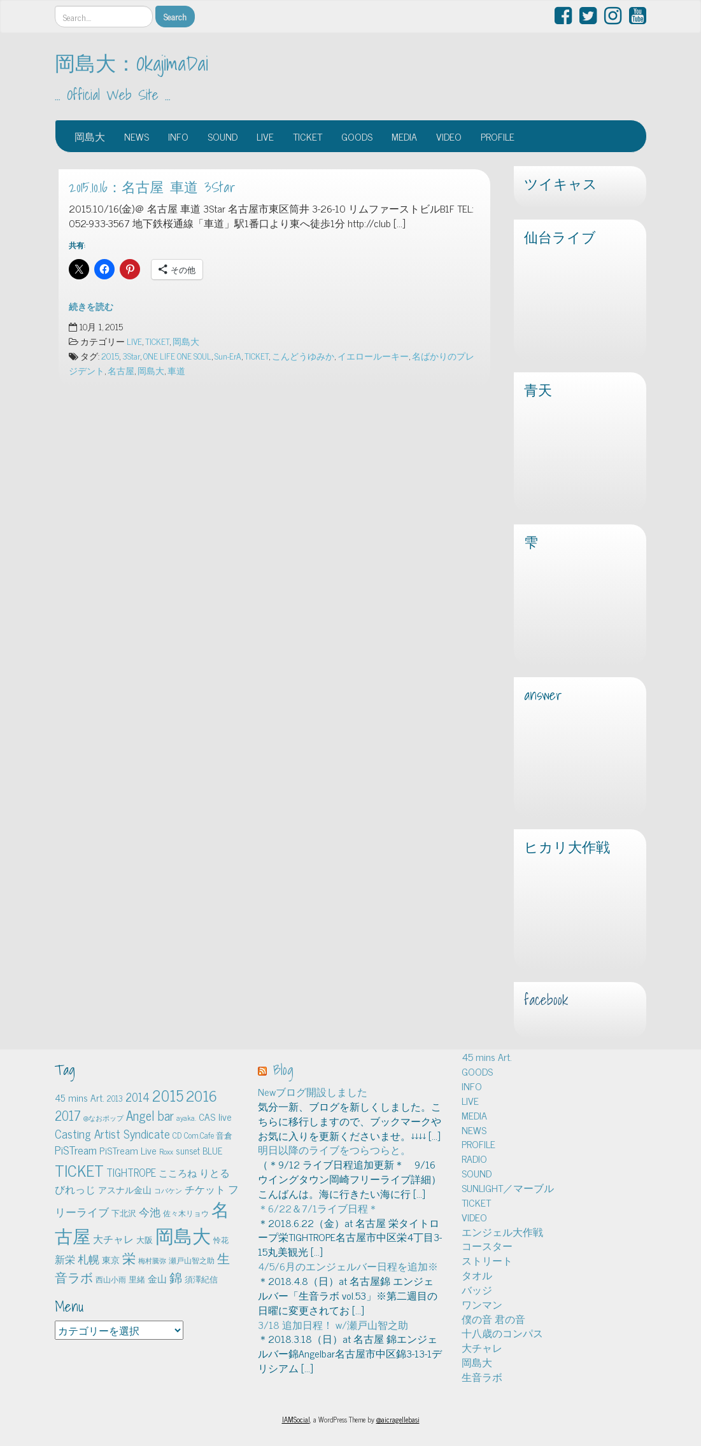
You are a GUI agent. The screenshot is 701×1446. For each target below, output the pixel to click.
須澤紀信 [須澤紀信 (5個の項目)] (201, 1279)
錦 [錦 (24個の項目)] (175, 1277)
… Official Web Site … (113, 94)
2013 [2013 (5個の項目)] (115, 1098)
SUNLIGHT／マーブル (508, 1187)
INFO (178, 136)
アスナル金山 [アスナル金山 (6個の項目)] (125, 1190)
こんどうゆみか (303, 356)
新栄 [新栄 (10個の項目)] (65, 1259)
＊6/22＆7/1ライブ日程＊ (318, 1208)
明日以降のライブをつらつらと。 (334, 1149)
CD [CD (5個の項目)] (177, 1135)
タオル (477, 1275)
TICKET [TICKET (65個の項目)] (79, 1169)
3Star (131, 356)
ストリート (487, 1260)
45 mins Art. (487, 1056)
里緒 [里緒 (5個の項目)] (137, 1279)
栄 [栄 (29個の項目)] (129, 1257)
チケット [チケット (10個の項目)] (205, 1189)
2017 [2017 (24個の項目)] (68, 1115)
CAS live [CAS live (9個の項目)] (215, 1117)
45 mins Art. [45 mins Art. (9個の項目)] (79, 1098)
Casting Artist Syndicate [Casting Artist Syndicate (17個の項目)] (112, 1133)
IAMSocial (296, 1419)
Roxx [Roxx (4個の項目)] (166, 1151)
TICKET (307, 136)
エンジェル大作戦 (502, 1231)
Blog (283, 1069)
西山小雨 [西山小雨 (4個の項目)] (111, 1279)
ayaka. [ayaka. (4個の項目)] (186, 1117)
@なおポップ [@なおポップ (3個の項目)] (103, 1118)
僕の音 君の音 (493, 1318)
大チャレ (482, 1347)
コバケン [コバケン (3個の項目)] (168, 1190)
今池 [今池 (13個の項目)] (149, 1211)
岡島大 (89, 136)
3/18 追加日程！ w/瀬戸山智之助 (333, 1324)
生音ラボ (482, 1376)
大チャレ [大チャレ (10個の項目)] (113, 1238)
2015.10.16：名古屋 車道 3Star (152, 187)
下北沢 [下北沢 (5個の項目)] (123, 1212)
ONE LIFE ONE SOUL (177, 356)
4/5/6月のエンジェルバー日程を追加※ (348, 1266)
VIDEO (449, 136)
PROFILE (497, 136)
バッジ (477, 1289)
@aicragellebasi (398, 1419)
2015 (110, 356)
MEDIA (404, 136)
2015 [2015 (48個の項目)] (167, 1095)
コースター (487, 1245)
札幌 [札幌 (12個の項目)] (88, 1259)
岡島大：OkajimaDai (131, 63)
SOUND (222, 136)
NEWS (136, 136)
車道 (176, 370)
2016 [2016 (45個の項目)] (201, 1095)
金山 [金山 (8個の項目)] (157, 1278)
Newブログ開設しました (312, 1091)
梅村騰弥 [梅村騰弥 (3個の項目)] (152, 1260)
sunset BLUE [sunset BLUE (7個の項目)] (199, 1150)
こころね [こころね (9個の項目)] (178, 1173)
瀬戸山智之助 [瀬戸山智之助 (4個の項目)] (192, 1260)
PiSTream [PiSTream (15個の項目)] (76, 1150)
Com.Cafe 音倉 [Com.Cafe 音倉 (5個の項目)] (208, 1135)
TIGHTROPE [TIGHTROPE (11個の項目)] (131, 1172)
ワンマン (482, 1304)
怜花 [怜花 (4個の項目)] (221, 1239)
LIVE (265, 136)
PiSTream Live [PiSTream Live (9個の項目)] (128, 1150)
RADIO (474, 1158)
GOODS (356, 136)
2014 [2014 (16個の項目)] (137, 1096)
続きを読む (91, 306)
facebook (546, 999)
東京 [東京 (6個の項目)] (111, 1260)
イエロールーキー (373, 356)
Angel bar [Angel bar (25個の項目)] (150, 1115)
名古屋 (121, 370)
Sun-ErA (228, 356)
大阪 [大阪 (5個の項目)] (144, 1239)
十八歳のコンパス (502, 1332)
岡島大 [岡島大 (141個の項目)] (183, 1234)
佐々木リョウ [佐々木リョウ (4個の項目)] (186, 1213)
